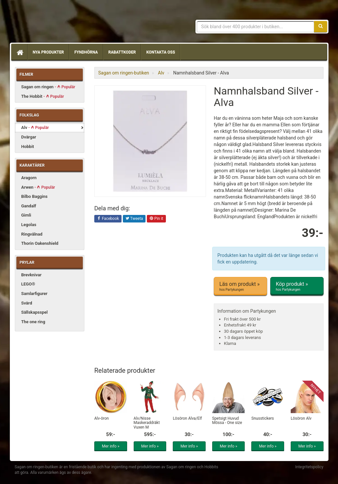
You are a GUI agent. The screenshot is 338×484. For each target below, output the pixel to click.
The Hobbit (42, 96)
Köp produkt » (297, 286)
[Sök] (320, 26)
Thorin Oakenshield (39, 243)
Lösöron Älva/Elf (187, 418)
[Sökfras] (255, 26)
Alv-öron (101, 418)
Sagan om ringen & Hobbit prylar (62, 23)
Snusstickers (262, 418)
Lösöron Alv (301, 418)
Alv (35, 127)
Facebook (108, 218)
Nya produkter (48, 52)
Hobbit (27, 146)
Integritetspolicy (309, 467)
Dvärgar (28, 137)
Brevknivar (31, 274)
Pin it (156, 218)
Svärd (26, 303)
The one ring (33, 321)
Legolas (28, 224)
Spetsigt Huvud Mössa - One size (227, 420)
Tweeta (134, 218)
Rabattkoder (122, 52)
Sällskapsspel (34, 312)
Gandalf (28, 205)
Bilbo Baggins (34, 196)
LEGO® (28, 284)
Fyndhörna (86, 52)
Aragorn (29, 177)
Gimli (26, 215)
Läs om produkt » (240, 286)
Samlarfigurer (34, 293)
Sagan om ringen (48, 86)
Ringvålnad (32, 234)
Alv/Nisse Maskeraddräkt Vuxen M (147, 422)
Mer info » (110, 446)
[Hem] (19, 52)
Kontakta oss (160, 52)
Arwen (38, 187)
